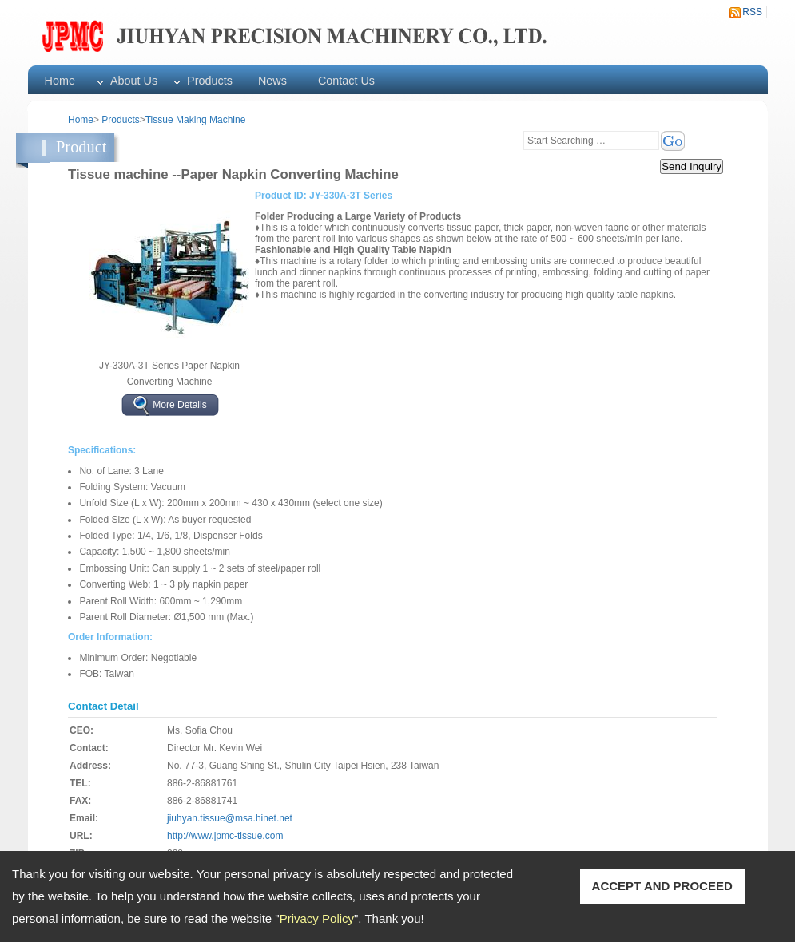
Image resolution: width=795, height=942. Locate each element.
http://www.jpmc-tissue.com (225, 835)
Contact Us (346, 80)
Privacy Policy (317, 918)
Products (210, 80)
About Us (133, 80)
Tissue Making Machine (195, 119)
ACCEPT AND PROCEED (662, 886)
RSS (752, 12)
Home (60, 80)
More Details (179, 404)
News (272, 80)
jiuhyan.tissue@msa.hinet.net (229, 818)
